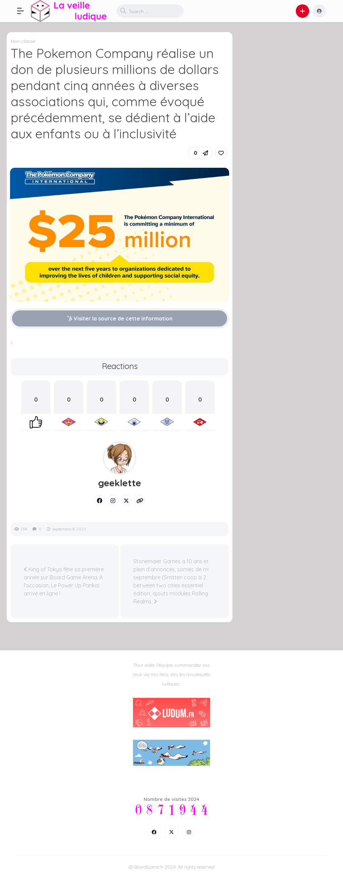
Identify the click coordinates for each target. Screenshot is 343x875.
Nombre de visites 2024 (171, 799)
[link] (221, 153)
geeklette (119, 483)
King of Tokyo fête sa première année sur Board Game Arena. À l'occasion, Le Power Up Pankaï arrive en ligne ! (64, 581)
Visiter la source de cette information (120, 318)
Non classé (23, 41)
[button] (23, 11)
